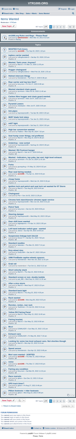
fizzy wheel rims (15, 250)
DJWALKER (22, 329)
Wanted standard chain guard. (22, 89)
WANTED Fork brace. (18, 49)
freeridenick (22, 78)
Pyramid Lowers (16, 104)
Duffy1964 (21, 252)
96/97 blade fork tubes (18, 117)
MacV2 (20, 64)
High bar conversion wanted (21, 129)
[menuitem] (16, 9)
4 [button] (60, 27)
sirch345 (21, 51)
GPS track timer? (16, 383)
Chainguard (13, 193)
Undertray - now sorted (19, 143)
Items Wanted (10, 19)
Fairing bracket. (15, 319)
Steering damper (16, 214)
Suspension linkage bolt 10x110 (23, 236)
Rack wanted (14, 298)
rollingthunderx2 (23, 57)
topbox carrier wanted (18, 55)
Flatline (20, 131)
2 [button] (53, 27)
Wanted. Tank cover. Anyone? (22, 62)
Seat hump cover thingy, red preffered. (26, 136)
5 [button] (63, 27)
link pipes (12, 111)
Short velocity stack (17, 270)
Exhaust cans (14, 334)
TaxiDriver (21, 307)
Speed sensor (14, 348)
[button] (45, 27)
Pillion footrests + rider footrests (23, 391)
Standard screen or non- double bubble (26, 277)
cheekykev (21, 106)
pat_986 (21, 279)
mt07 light (13, 123)
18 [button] (70, 27)
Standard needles (16, 243)
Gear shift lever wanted (19, 221)
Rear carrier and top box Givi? (22, 82)
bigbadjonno (22, 223)
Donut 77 (21, 238)
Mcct (10, 327)
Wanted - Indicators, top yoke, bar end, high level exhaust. (35, 157)
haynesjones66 (23, 113)
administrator (23, 37)
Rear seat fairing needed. (20, 172)
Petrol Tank (13, 207)
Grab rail (12, 264)
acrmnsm (21, 91)
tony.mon (21, 84)
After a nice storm (16, 283)
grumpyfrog (22, 167)
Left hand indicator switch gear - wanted (27, 229)
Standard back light (17, 290)
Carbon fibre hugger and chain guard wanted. (29, 96)
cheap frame (14, 179)
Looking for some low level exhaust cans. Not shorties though (37, 341)
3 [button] (57, 27)
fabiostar (21, 245)
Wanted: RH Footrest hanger (21, 150)
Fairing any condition (18, 369)
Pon (19, 195)
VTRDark (13, 22)
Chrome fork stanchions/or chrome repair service (31, 200)
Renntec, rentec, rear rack (20, 305)
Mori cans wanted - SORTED (21, 354)
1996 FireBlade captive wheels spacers (26, 257)
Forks (11, 165)
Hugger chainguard (17, 70)
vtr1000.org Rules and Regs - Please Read (27, 36)
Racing (18, 39)
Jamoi (20, 231)
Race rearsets (14, 376)
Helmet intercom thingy (19, 76)
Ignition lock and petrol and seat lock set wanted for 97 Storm (36, 186)
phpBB (30, 433)
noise (10, 362)
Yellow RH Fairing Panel (19, 312)
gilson (20, 378)
